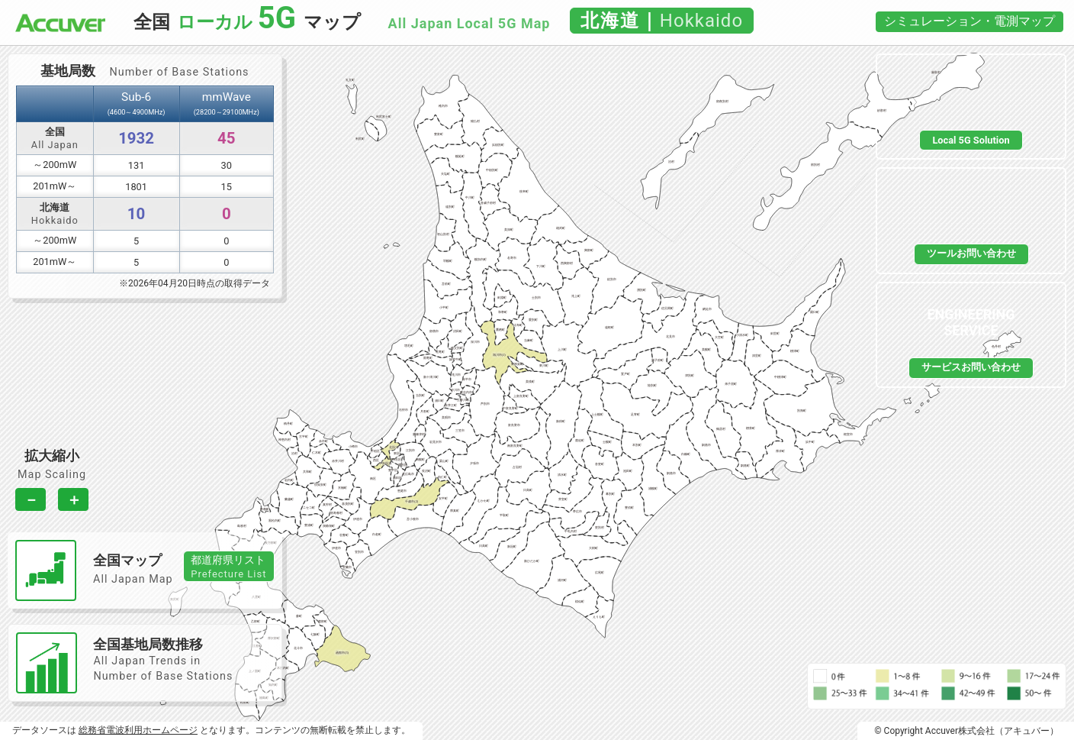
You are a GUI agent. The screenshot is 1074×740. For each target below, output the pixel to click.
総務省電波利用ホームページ (138, 730)
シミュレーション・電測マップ (969, 21)
